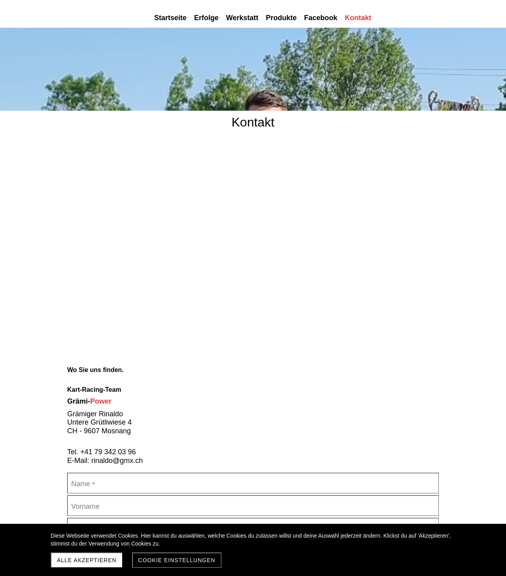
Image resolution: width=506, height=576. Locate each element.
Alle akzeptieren (87, 560)
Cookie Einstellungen (176, 560)
